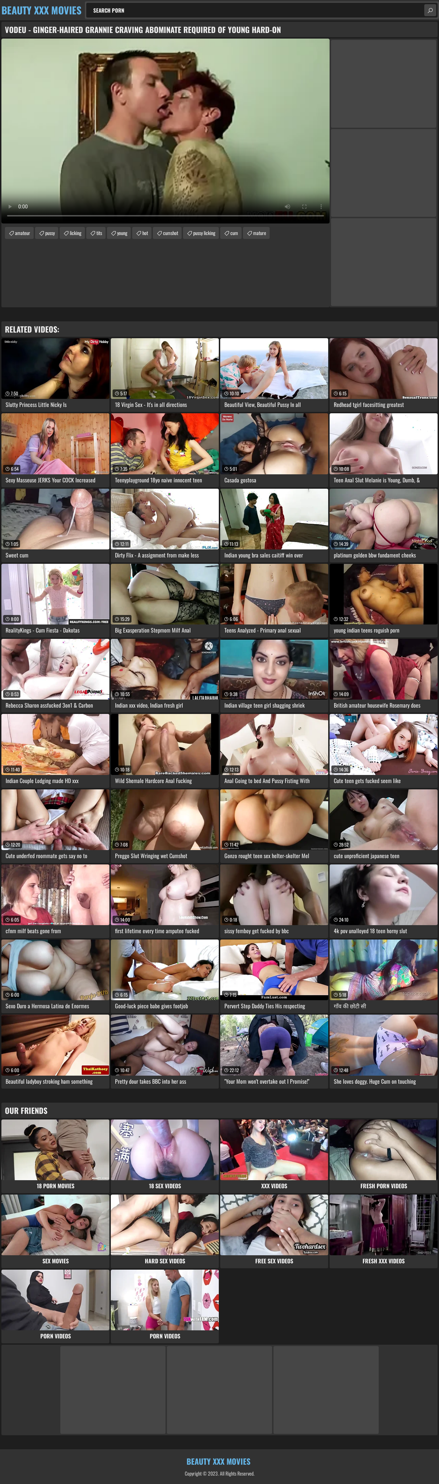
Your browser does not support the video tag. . (165, 131)
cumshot (170, 232)
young (122, 232)
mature (259, 232)
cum (234, 232)
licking (75, 232)
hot (145, 232)
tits (99, 232)
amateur (22, 232)
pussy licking (204, 232)
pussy (50, 232)
